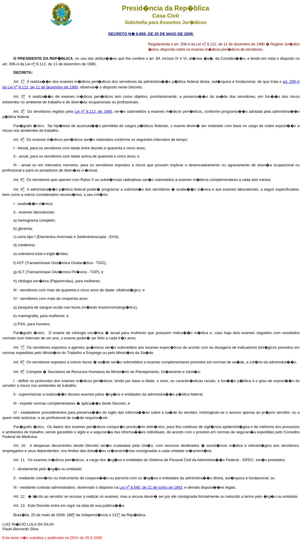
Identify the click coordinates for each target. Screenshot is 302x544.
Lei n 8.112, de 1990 (93, 111)
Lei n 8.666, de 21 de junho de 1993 (151, 487)
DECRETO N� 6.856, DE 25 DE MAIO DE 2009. (151, 34)
